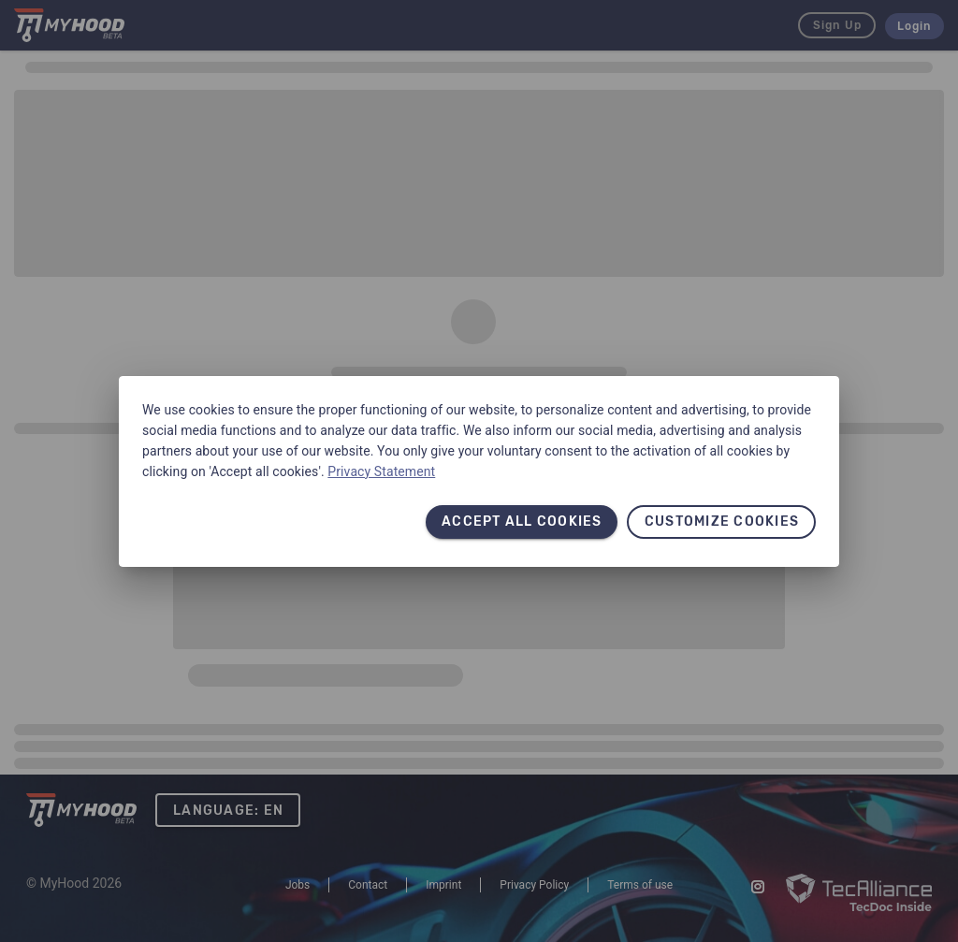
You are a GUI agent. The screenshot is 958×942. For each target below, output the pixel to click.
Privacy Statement (381, 471)
